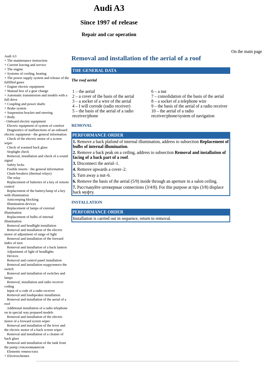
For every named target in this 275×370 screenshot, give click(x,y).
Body (11, 117)
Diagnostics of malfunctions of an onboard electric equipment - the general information (35, 132)
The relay (13, 178)
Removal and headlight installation (31, 225)
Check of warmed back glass (27, 147)
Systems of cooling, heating (26, 73)
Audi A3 (10, 56)
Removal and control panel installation (34, 260)
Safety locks (15, 165)
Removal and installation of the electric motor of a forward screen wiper (33, 319)
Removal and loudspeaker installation (33, 295)
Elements (22, 351)
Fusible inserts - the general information (35, 169)
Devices (12, 256)
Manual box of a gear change (27, 91)
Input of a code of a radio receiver (31, 291)
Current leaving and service (26, 65)
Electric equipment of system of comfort (35, 126)
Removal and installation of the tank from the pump (35, 345)
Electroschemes (18, 356)
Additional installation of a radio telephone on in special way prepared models (36, 310)
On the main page (246, 51)
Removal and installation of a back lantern (37, 247)
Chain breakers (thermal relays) (29, 173)
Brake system (16, 108)
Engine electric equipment (25, 86)
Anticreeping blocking (23, 199)
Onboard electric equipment (26, 121)
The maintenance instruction (27, 60)
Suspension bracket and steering (30, 112)
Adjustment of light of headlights (30, 251)
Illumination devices (21, 204)
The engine (15, 69)
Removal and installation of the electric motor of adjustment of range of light (33, 232)
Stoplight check (18, 152)
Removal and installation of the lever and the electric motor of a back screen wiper (34, 327)
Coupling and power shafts (26, 104)
